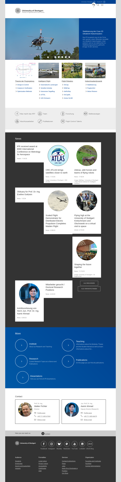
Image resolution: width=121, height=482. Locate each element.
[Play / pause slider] (48, 57)
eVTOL (43, 95)
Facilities (88, 463)
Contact (45, 434)
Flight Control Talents (74, 121)
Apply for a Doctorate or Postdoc (70, 469)
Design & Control (23, 85)
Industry (18, 468)
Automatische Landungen (49, 85)
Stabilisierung (91, 85)
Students (18, 461)
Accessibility (43, 466)
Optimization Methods (24, 91)
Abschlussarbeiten (27, 121)
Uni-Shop (65, 473)
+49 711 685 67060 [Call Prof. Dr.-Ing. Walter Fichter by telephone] (43, 416)
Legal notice (43, 461)
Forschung (70, 114)
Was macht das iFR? (27, 114)
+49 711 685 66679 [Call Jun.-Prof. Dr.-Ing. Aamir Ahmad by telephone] (90, 416)
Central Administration (92, 466)
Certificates (42, 468)
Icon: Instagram (51, 444)
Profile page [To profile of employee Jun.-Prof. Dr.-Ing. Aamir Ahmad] (88, 413)
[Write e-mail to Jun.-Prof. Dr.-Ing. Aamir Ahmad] (86, 419)
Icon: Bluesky (59, 444)
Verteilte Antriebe (46, 88)
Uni (86, 2)
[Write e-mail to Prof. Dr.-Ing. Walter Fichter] (39, 419)
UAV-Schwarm (45, 98)
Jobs (63, 466)
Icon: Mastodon (67, 444)
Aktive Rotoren (92, 91)
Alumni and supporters (22, 466)
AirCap (66, 85)
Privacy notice (43, 463)
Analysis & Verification (24, 88)
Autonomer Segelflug (48, 91)
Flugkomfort (91, 88)
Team (45, 114)
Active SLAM (68, 98)
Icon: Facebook (44, 444)
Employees (18, 463)
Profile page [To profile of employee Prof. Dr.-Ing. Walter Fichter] (41, 413)
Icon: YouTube (74, 444)
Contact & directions (68, 461)
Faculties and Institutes (93, 461)
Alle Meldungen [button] (89, 283)
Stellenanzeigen (94, 114)
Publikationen (48, 121)
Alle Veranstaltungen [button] (89, 288)
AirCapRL (67, 95)
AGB (40, 471)
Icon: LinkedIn (82, 444)
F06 (99, 2)
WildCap (67, 88)
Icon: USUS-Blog (90, 444)
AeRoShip (67, 91)
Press (64, 463)
